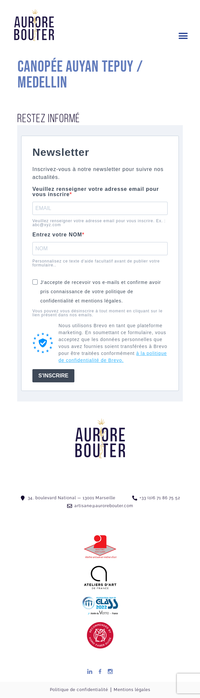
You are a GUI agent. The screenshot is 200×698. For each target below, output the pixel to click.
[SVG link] (34, 25)
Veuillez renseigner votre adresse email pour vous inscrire (95, 192)
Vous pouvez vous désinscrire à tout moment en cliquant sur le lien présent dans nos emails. (97, 313)
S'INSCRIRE (53, 375)
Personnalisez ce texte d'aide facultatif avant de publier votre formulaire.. (96, 263)
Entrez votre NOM (57, 234)
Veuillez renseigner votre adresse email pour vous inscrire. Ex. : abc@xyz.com (99, 223)
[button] (183, 36)
